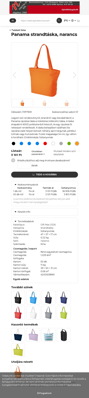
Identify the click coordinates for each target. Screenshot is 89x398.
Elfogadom (44, 393)
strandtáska (47, 228)
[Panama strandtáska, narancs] (76, 144)
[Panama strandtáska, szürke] (60, 144)
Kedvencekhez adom (65, 112)
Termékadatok (26, 221)
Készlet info (24, 212)
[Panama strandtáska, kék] (28, 144)
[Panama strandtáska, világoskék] (36, 144)
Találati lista (18, 30)
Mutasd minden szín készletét (65, 153)
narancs (45, 241)
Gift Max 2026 (48, 224)
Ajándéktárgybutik (70, 10)
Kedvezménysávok (28, 184)
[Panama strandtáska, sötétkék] (20, 144)
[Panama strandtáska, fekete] (12, 144)
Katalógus (18, 224)
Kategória (18, 228)
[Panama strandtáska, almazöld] (68, 144)
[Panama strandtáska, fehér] (52, 144)
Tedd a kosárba (44, 174)
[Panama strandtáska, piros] (44, 144)
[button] (74, 75)
